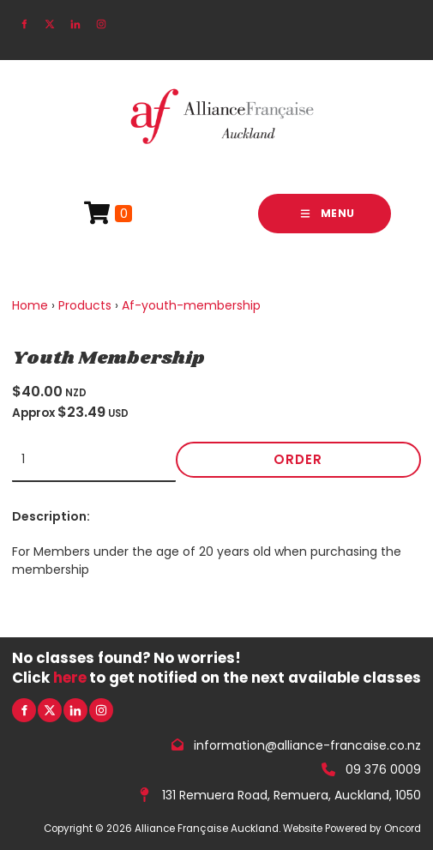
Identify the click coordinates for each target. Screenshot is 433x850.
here (70, 677)
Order (298, 459)
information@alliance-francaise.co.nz (307, 744)
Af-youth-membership (191, 305)
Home (30, 305)
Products (84, 305)
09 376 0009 (383, 769)
